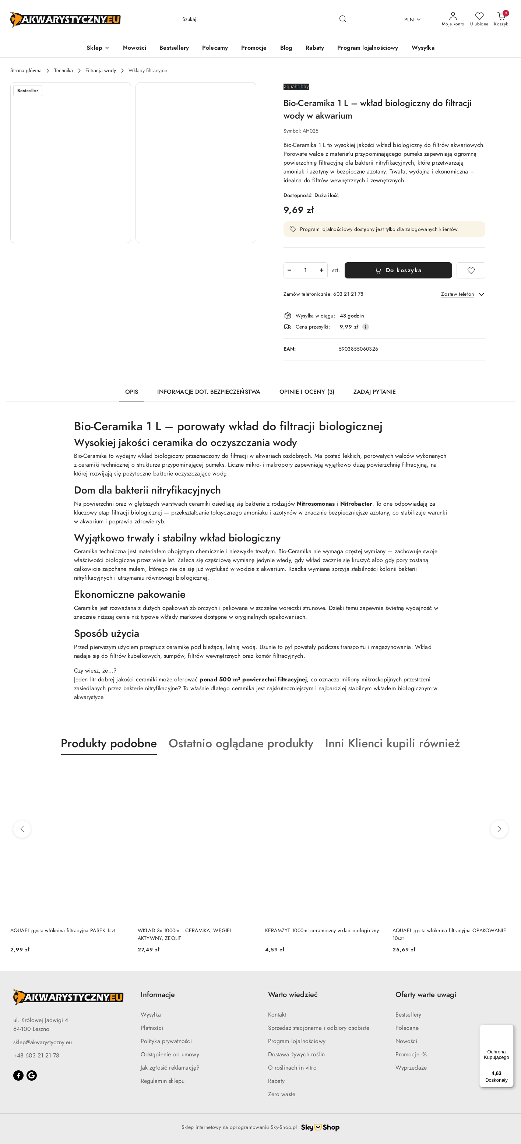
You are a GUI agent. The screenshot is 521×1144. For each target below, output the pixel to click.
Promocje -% (411, 1054)
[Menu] (509, 1029)
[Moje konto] (453, 19)
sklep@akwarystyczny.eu (42, 1042)
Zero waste (282, 1094)
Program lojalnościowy (296, 1041)
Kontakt (277, 1015)
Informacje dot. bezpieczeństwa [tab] (208, 392)
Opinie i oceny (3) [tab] (306, 392)
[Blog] (286, 48)
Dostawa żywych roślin (296, 1054)
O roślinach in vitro (292, 1068)
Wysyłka (151, 1015)
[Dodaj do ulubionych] (471, 270)
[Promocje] (254, 48)
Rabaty (276, 1081)
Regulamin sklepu (163, 1081)
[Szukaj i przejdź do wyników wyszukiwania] (343, 19)
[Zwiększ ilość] (321, 270)
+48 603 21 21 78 (36, 1056)
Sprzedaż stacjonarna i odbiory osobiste (318, 1028)
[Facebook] (18, 1075)
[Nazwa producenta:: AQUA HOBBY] (296, 87)
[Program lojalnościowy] (367, 48)
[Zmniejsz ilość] (289, 270)
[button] (98, 48)
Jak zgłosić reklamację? (170, 1068)
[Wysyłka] (423, 48)
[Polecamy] (215, 48)
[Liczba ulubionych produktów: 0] (479, 19)
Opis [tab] (131, 392)
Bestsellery (408, 1015)
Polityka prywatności (166, 1041)
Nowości (406, 1041)
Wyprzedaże (411, 1068)
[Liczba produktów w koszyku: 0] (501, 19)
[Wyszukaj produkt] (264, 19)
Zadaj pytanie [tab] (374, 392)
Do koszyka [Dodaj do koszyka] (398, 270)
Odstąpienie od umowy (170, 1054)
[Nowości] (134, 48)
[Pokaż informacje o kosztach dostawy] (366, 327)
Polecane (407, 1028)
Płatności (152, 1028)
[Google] (32, 1075)
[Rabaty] (315, 48)
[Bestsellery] (174, 48)
